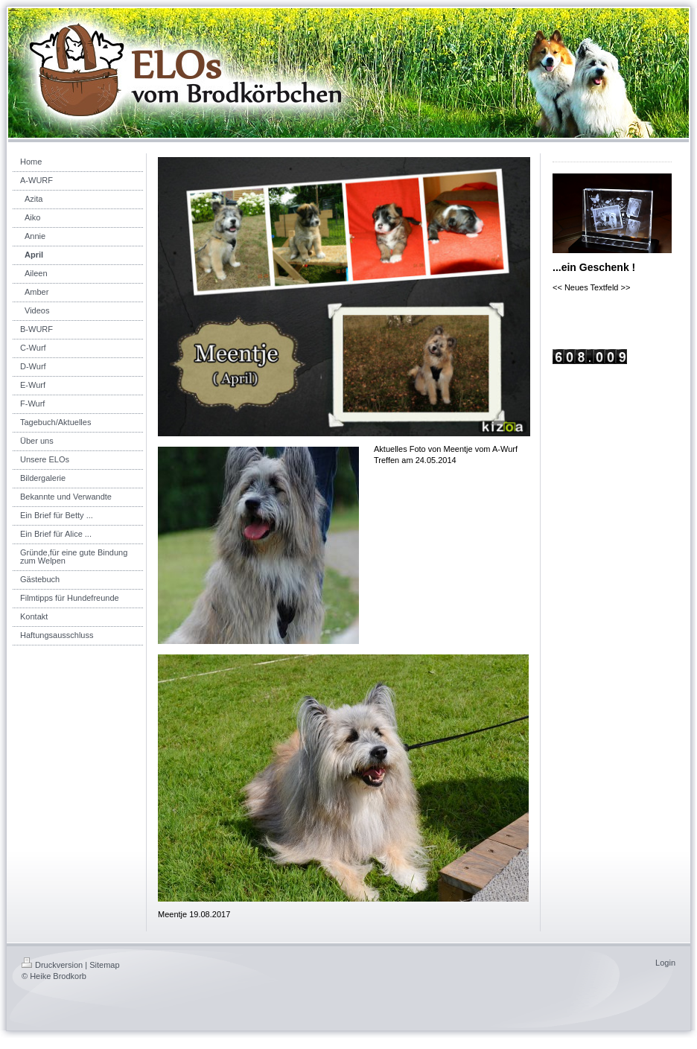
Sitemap (104, 964)
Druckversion (52, 964)
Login (665, 962)
